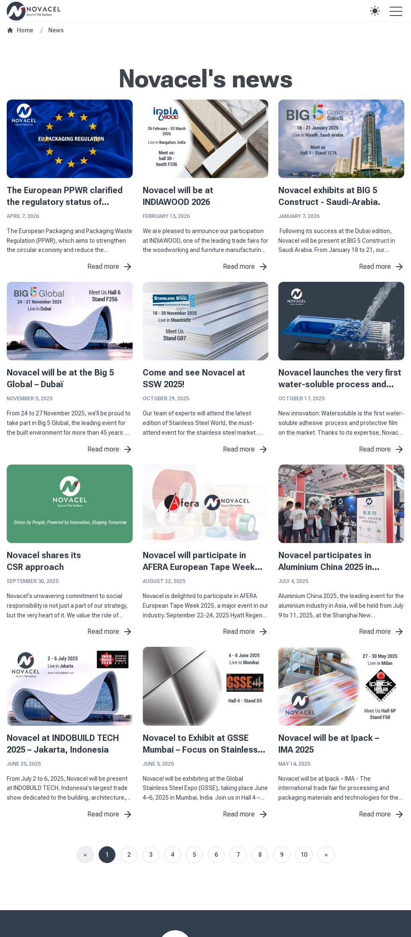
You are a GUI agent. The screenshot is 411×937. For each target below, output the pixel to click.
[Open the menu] (395, 11)
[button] (375, 11)
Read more (110, 267)
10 (304, 854)
